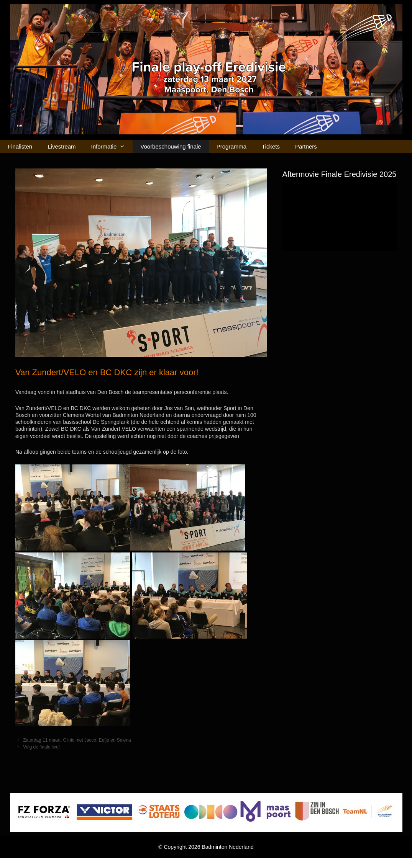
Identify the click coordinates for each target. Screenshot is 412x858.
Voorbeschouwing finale (170, 146)
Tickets (271, 146)
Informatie (112, 146)
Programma (231, 146)
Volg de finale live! (41, 747)
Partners (306, 146)
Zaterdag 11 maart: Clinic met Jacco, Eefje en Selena (77, 740)
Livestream (62, 146)
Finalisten (20, 146)
